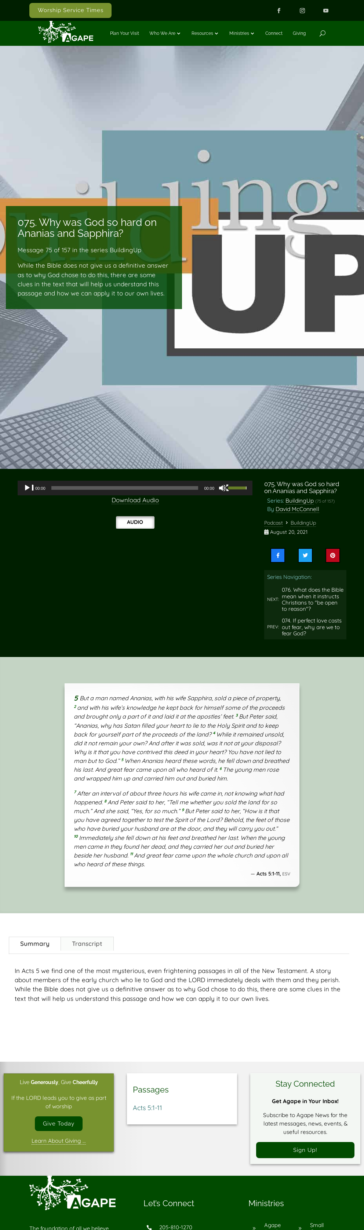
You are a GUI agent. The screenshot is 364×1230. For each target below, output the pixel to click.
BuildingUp (299, 500)
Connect (274, 33)
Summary (35, 943)
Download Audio (135, 500)
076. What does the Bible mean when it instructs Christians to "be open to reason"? (312, 599)
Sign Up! (305, 1150)
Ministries (239, 33)
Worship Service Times (70, 10)
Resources (202, 33)
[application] (135, 488)
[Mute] (224, 488)
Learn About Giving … (59, 1141)
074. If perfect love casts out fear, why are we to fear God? (312, 626)
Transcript (87, 943)
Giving (299, 33)
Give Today (58, 1124)
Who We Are (162, 33)
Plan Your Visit (124, 33)
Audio (135, 522)
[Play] (28, 488)
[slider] (125, 488)
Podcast (273, 522)
